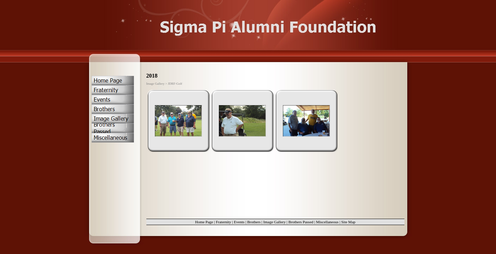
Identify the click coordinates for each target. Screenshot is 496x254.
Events (239, 222)
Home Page (204, 222)
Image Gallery (274, 222)
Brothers (254, 222)
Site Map (348, 222)
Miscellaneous (327, 222)
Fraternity (223, 222)
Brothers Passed (301, 222)
